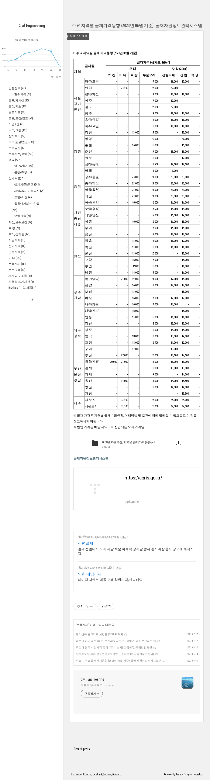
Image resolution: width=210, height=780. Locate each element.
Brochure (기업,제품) (22, 287)
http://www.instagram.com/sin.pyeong (98, 536)
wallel (199, 774)
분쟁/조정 (23, 172)
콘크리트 (16, 112)
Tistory (179, 774)
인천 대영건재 (90, 574)
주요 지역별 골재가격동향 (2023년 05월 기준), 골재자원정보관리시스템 (118, 660)
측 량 (14, 228)
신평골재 (85, 543)
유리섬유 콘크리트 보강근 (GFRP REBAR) (99, 634)
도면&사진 (23, 197)
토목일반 (17, 148)
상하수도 (16, 136)
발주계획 (22, 94)
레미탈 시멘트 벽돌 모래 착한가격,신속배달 (110, 580)
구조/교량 (17, 130)
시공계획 (16, 240)
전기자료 (16, 246)
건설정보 (17, 88)
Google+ (116, 774)
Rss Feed (75, 774)
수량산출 (22, 216)
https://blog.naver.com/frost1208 (96, 567)
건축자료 (16, 252)
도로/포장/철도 (20, 118)
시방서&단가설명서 (29, 191)
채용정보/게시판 (21, 281)
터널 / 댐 (16, 124)
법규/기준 (23, 165)
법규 (14, 160)
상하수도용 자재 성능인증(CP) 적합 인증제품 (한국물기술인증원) (115, 653)
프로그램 (16, 269)
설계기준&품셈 (27, 184)
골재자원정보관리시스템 (91, 458)
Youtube (107, 774)
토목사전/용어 (20, 154)
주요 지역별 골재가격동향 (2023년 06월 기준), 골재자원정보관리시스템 (137, 25)
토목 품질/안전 (21, 142)
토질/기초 (17, 106)
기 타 (14, 258)
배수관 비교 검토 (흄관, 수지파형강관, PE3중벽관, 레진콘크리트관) (116, 640)
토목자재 (17, 264)
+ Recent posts (80, 749)
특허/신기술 (19, 234)
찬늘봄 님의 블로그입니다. (98, 685)
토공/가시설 (19, 100)
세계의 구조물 (20, 275)
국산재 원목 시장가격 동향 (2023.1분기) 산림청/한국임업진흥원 (114, 647)
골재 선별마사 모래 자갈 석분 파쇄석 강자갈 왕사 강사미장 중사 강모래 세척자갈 (136, 551)
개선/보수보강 (20, 222)
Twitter (88, 774)
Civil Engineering (32, 25)
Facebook (97, 774)
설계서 (16, 178)
